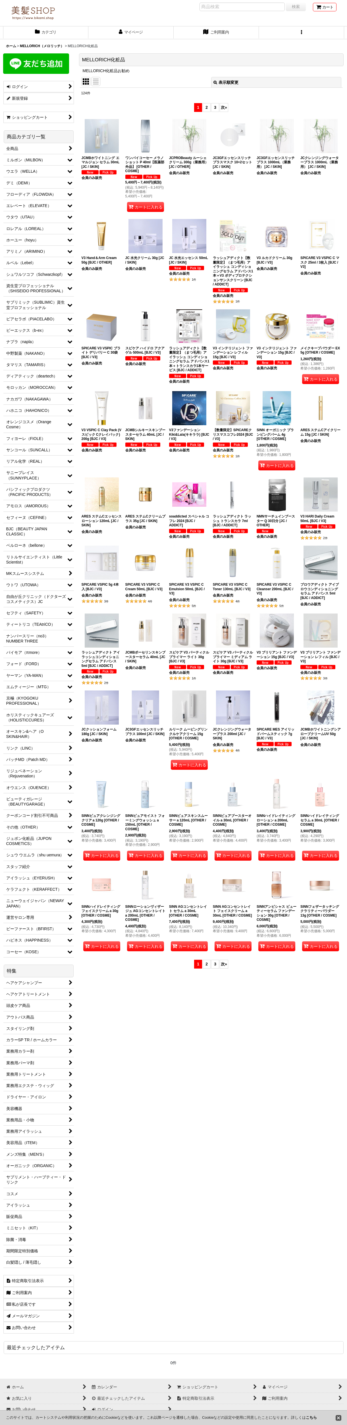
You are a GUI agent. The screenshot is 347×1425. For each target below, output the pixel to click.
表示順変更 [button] (225, 82)
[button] (301, 32)
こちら (311, 1417)
